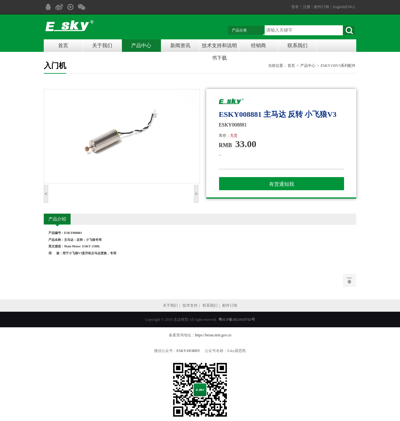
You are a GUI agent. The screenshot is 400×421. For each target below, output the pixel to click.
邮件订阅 (321, 7)
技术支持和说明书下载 (219, 47)
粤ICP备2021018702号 (236, 319)
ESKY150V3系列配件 (338, 65)
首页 (63, 45)
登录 (295, 7)
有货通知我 (281, 184)
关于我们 (102, 45)
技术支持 (190, 305)
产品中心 (141, 45)
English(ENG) (344, 7)
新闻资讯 (180, 45)
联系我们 (298, 45)
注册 (306, 7)
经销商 (258, 45)
